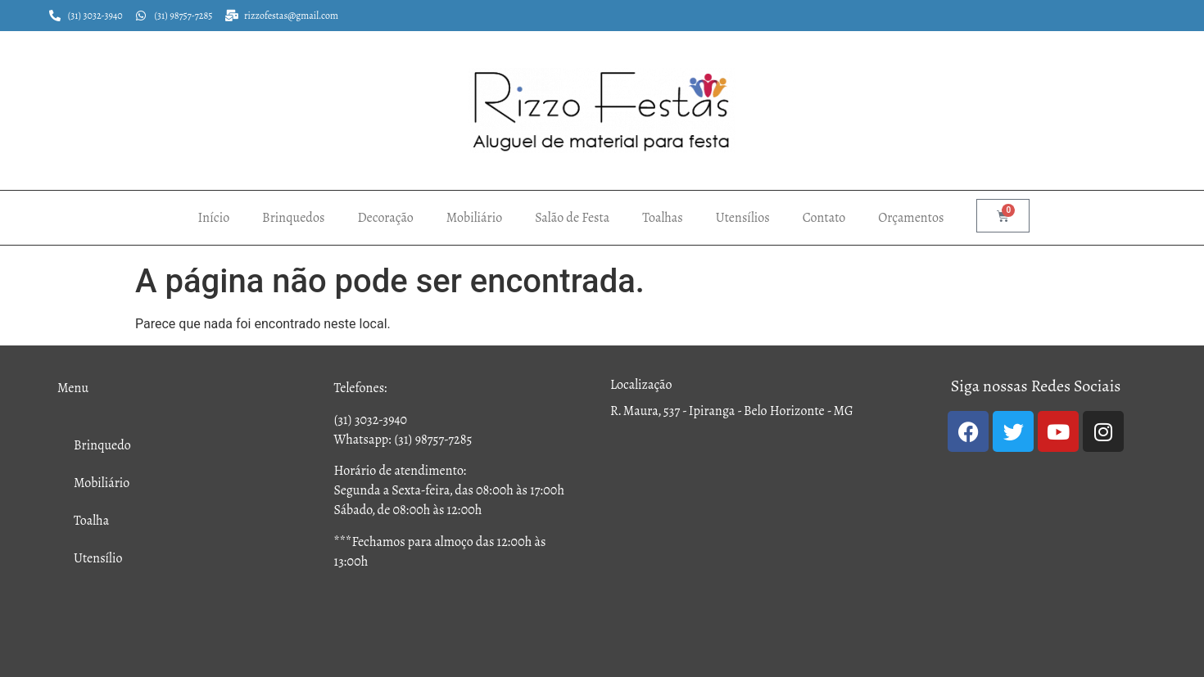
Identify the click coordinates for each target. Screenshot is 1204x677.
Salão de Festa (572, 217)
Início (214, 217)
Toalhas (662, 217)
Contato (824, 217)
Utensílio (98, 558)
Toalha (91, 520)
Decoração (385, 217)
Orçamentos (911, 217)
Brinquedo (102, 445)
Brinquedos (293, 217)
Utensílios (743, 217)
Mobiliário (474, 217)
